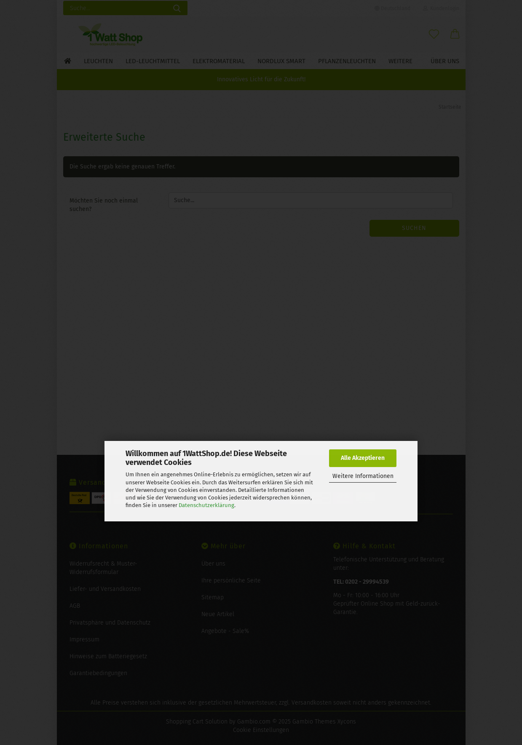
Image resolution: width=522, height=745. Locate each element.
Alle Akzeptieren (363, 458)
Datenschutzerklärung (206, 505)
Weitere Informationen (363, 476)
